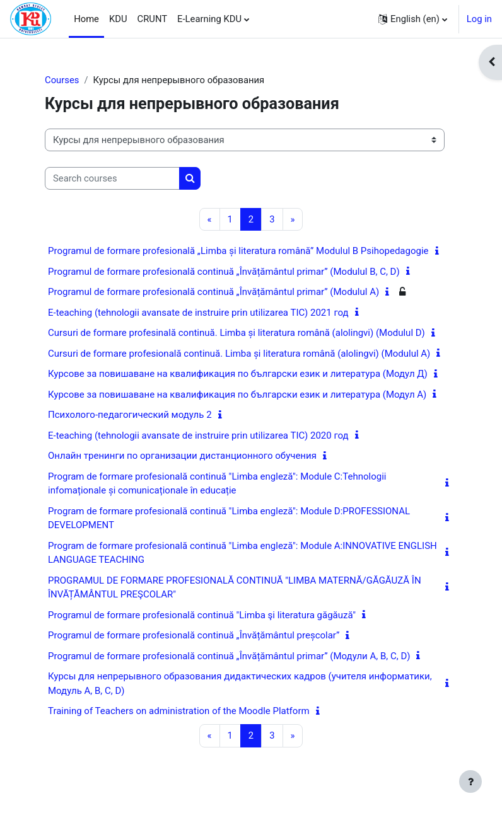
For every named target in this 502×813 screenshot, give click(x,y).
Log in (479, 19)
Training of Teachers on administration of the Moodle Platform (179, 711)
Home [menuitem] (86, 19)
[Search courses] (112, 178)
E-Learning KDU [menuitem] (209, 19)
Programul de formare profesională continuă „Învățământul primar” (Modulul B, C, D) (224, 271)
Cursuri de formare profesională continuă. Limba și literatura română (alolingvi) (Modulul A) (239, 353)
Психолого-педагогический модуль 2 (130, 414)
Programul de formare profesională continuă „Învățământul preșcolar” (193, 635)
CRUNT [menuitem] (152, 19)
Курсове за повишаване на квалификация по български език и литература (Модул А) (237, 394)
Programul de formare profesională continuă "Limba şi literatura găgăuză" (202, 615)
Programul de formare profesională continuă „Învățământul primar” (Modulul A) (213, 291)
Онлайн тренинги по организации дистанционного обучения (182, 455)
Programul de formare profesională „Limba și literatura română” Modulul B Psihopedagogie (238, 251)
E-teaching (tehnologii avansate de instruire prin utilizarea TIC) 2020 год (198, 435)
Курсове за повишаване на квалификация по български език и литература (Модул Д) (238, 373)
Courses (62, 80)
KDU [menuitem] (118, 19)
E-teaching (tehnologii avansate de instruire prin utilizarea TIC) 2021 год (198, 312)
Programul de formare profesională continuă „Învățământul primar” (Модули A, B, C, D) (229, 656)
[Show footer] (470, 781)
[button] (413, 19)
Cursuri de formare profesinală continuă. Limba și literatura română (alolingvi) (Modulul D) (236, 332)
